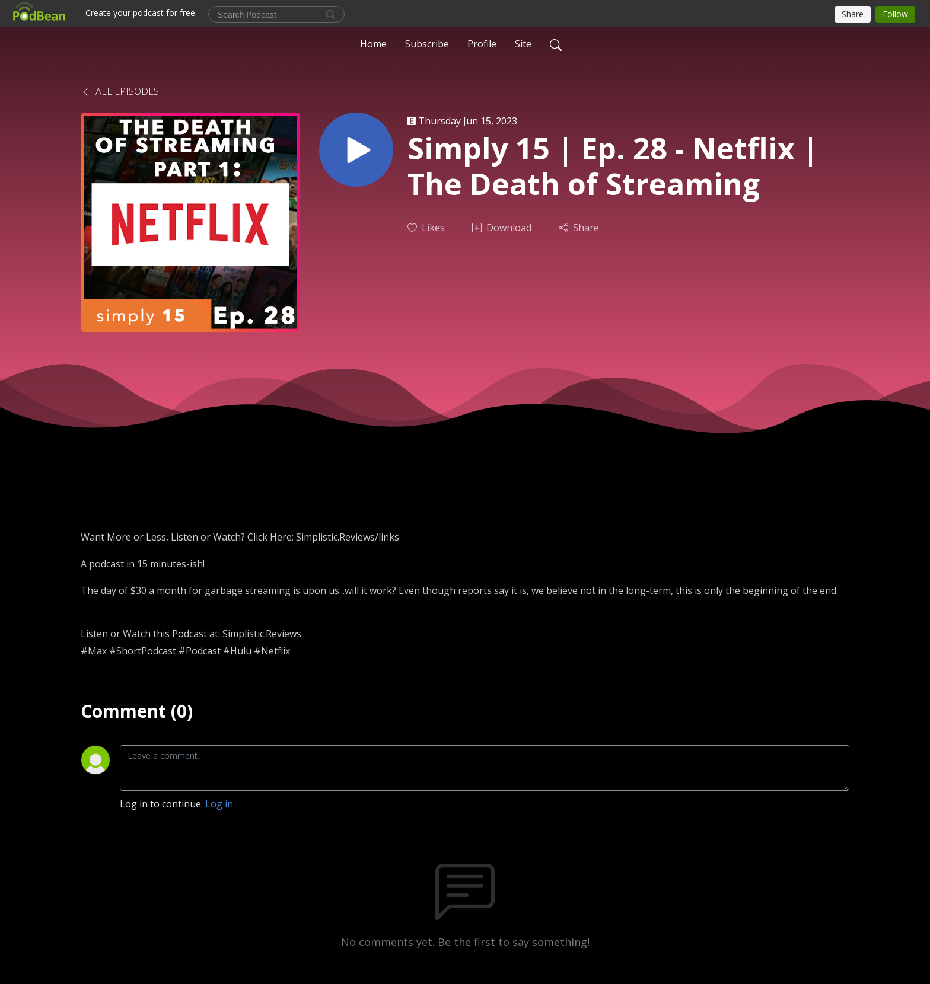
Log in (219, 803)
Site (523, 43)
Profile (481, 43)
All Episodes (120, 91)
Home (373, 43)
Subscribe (427, 43)
